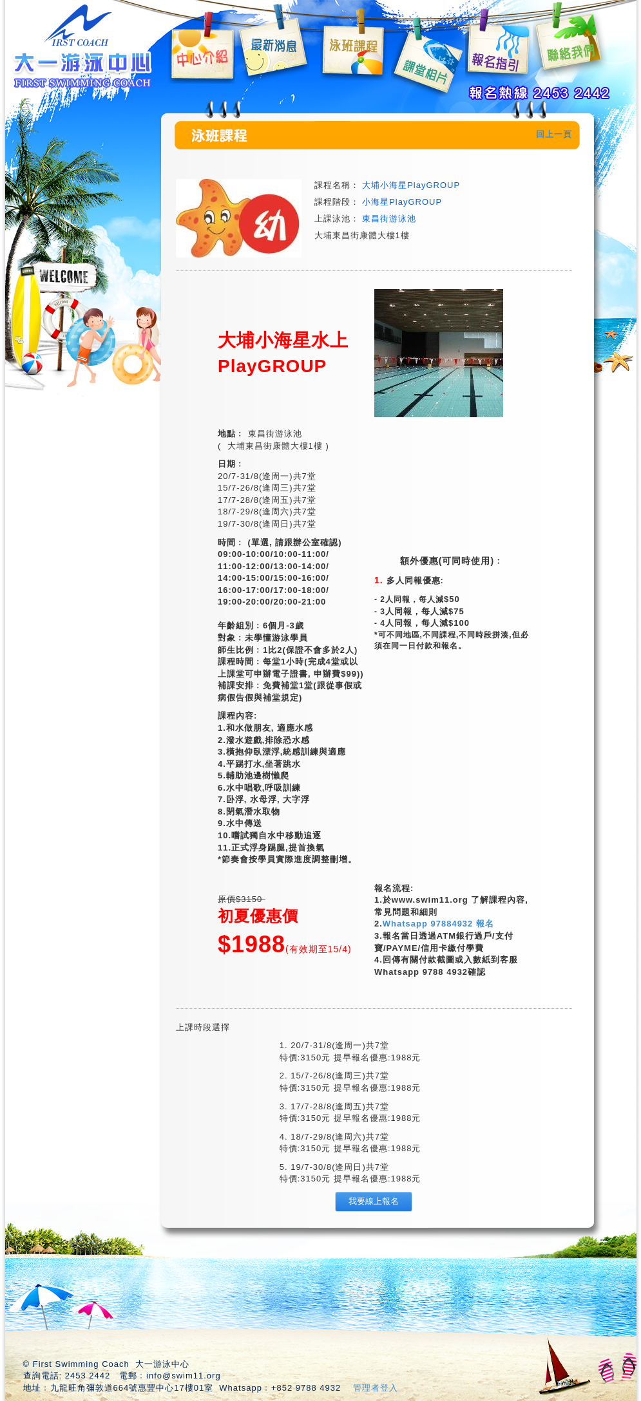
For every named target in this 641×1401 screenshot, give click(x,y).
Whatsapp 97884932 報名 (438, 923)
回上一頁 (554, 134)
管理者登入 (375, 1388)
